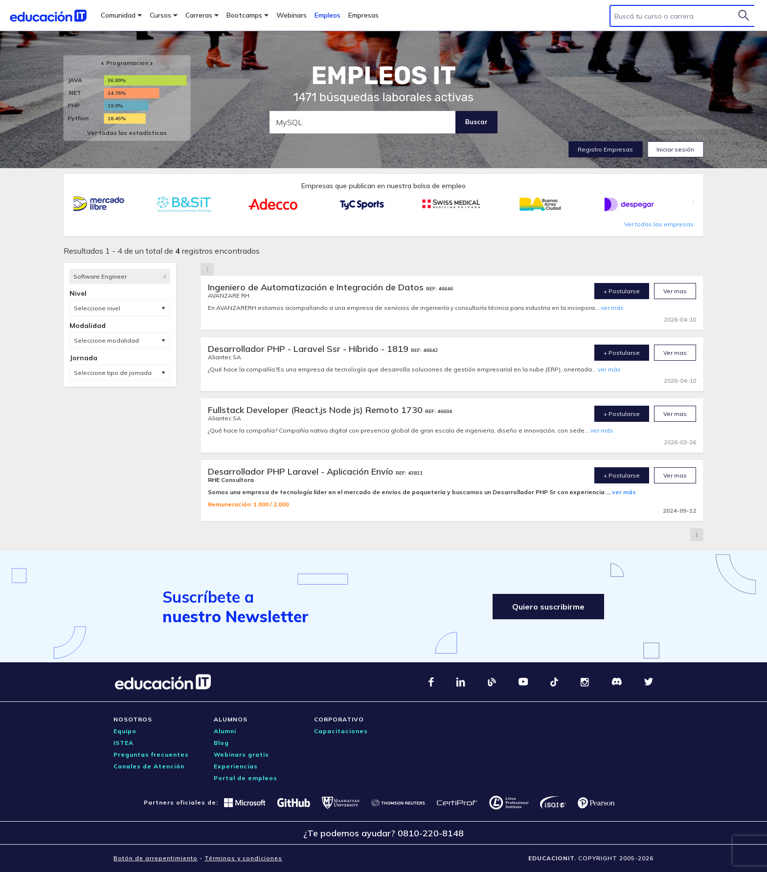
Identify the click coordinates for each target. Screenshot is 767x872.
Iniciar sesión (675, 149)
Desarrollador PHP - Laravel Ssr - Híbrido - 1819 (309, 348)
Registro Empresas (605, 149)
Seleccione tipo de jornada (113, 372)
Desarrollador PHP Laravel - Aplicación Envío (302, 471)
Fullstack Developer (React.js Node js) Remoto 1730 (316, 409)
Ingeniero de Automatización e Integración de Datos (317, 287)
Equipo (124, 731)
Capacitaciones (341, 731)
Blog (221, 742)
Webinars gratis (241, 754)
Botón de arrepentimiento (155, 858)
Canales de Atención (148, 766)
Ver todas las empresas (659, 224)
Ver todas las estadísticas (127, 132)
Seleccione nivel (97, 308)
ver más (612, 307)
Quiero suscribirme (548, 606)
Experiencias (236, 766)
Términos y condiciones (243, 858)
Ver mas (675, 291)
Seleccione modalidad (106, 340)
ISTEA (123, 742)
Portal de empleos (245, 778)
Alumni (225, 731)
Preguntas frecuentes (151, 754)
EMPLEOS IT (383, 75)
